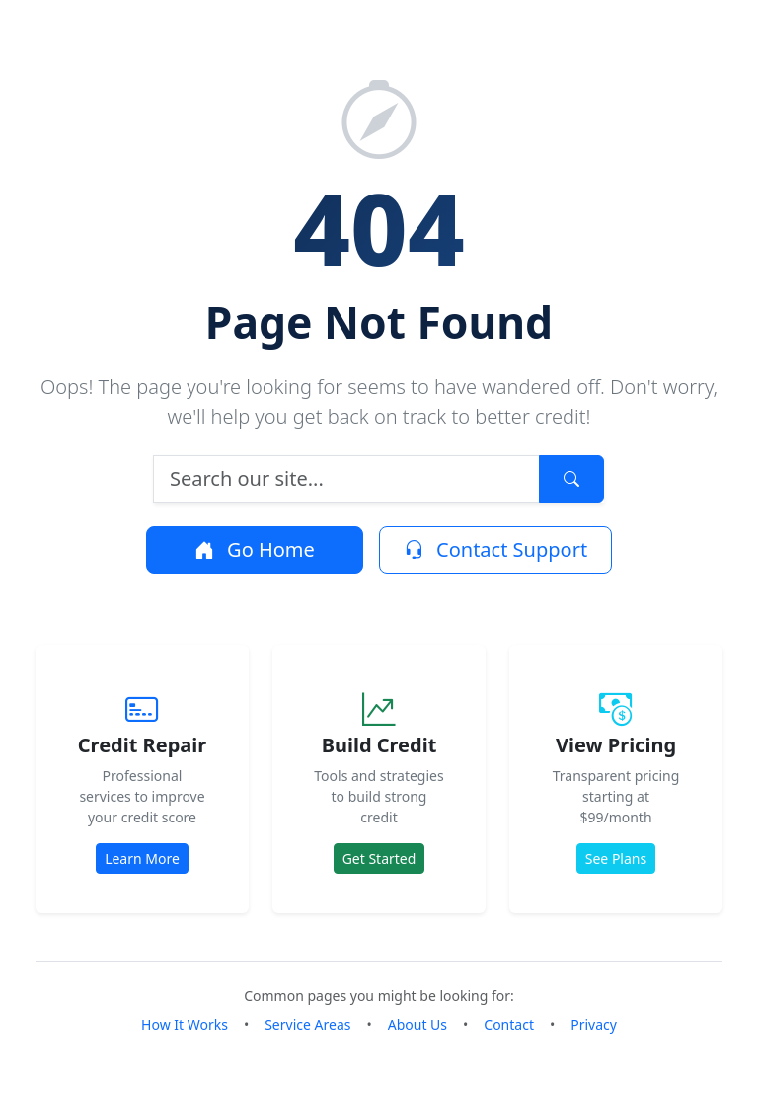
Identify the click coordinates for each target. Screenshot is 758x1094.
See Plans (615, 858)
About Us (417, 1024)
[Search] (346, 479)
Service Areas (307, 1024)
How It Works (184, 1024)
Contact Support (495, 549)
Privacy (593, 1024)
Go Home (254, 549)
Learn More (142, 858)
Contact (509, 1024)
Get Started (379, 858)
